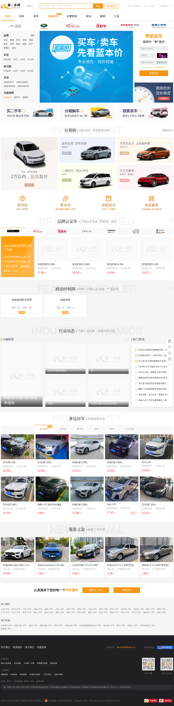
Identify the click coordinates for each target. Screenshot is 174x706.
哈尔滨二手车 (126, 609)
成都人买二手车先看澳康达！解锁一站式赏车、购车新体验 (154, 400)
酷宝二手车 (121, 625)
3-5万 (15, 59)
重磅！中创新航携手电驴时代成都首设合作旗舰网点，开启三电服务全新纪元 (154, 389)
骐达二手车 (33, 625)
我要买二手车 (96, 590)
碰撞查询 (4, 674)
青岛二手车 (114, 609)
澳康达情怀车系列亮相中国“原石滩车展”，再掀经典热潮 (154, 378)
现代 (18, 44)
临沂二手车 (49, 612)
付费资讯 (72, 16)
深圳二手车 (103, 609)
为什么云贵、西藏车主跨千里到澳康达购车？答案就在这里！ (154, 372)
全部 (32, 35)
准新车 (25, 97)
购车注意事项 (6, 663)
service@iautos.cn (126, 647)
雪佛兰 (7, 48)
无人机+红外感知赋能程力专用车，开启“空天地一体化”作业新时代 (154, 361)
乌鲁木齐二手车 (149, 612)
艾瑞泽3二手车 (6, 625)
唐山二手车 (38, 612)
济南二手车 (81, 609)
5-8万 (22, 59)
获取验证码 (162, 62)
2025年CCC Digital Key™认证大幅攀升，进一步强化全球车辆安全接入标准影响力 (154, 366)
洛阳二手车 (114, 612)
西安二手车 (92, 612)
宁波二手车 (92, 609)
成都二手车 (49, 609)
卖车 (36, 16)
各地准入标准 (35, 674)
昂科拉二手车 (132, 625)
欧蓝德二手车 (6, 629)
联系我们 (17, 647)
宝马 (18, 40)
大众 (6, 40)
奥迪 (12, 40)
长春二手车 (70, 609)
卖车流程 (17, 663)
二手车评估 (47, 674)
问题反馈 (41, 647)
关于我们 (5, 647)
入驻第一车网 (29, 663)
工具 (116, 16)
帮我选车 (153, 73)
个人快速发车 (135, 6)
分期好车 (8, 97)
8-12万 (30, 59)
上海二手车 (5, 609)
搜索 (98, 6)
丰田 (25, 40)
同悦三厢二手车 (71, 625)
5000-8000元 (23, 86)
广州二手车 (5, 612)
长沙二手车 (16, 612)
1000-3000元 (22, 82)
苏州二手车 (81, 612)
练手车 (17, 97)
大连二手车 (59, 609)
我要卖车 (126, 590)
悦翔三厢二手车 (46, 625)
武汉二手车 (136, 612)
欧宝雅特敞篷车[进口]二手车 (90, 625)
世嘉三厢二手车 (20, 625)
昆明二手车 (161, 609)
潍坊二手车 (59, 612)
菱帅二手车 (58, 625)
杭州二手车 (103, 612)
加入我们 (29, 647)
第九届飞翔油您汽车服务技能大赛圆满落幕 (154, 383)
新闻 (102, 16)
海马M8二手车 (108, 625)
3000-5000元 (9, 86)
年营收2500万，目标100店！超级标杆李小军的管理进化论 (154, 355)
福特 (25, 44)
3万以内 (7, 59)
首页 (7, 16)
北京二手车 (27, 609)
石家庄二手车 (139, 609)
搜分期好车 (111, 6)
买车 (22, 16)
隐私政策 (53, 663)
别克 (6, 44)
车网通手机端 (42, 663)
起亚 (14, 48)
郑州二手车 (16, 609)
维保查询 (23, 674)
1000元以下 (9, 82)
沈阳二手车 (38, 609)
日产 (31, 44)
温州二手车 (161, 612)
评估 (88, 16)
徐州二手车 (125, 612)
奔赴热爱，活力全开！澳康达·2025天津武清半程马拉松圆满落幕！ (154, 394)
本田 (12, 44)
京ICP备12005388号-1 (34, 701)
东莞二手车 (70, 612)
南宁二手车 (150, 609)
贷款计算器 (58, 674)
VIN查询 (14, 674)
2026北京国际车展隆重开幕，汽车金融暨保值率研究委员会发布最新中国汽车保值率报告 (154, 350)
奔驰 (31, 40)
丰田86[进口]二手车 (147, 625)
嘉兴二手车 (27, 612)
